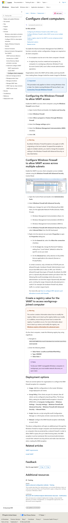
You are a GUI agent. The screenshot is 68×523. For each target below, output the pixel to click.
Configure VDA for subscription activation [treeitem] (13, 40)
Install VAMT (29, 454)
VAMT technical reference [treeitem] (13, 56)
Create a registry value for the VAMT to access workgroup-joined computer (44, 38)
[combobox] (12, 15)
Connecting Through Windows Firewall (39, 89)
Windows (33, 13)
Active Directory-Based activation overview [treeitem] (12, 62)
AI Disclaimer (4, 519)
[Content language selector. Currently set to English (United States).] (9, 515)
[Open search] (59, 2)
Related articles (31, 44)
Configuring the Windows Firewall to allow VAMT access (42, 32)
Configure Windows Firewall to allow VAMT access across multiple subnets (45, 34)
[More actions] (65, 13)
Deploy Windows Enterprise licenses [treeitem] (12, 45)
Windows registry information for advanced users (43, 327)
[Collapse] (22, 11)
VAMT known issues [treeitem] (11, 88)
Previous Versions (15, 519)
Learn (27, 13)
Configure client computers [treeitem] (15, 73)
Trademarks (14, 522)
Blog (23, 519)
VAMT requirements (32, 450)
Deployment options (32, 42)
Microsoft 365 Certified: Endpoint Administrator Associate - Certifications (46, 495)
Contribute (31, 519)
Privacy (38, 519)
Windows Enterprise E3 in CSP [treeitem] (13, 36)
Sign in (64, 2)
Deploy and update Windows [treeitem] (11, 19)
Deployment (40, 13)
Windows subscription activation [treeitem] (14, 34)
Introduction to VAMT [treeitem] (12, 58)
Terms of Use (4, 522)
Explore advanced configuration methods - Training (40, 485)
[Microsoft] (3, 2)
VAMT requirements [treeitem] (13, 68)
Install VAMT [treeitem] (11, 70)
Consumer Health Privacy (50, 519)
